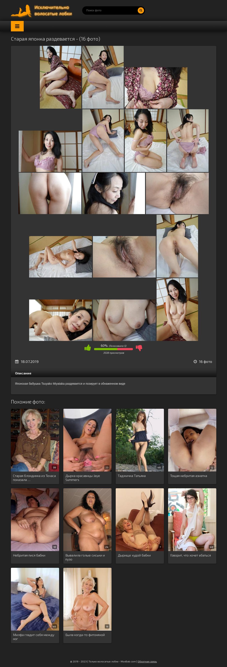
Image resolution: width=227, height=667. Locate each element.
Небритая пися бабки (29, 555)
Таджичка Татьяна (132, 476)
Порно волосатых (42, 10)
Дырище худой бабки (134, 555)
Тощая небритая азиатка (188, 476)
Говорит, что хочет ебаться (190, 555)
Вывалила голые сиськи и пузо (85, 557)
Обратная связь (147, 661)
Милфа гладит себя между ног (33, 637)
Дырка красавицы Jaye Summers (82, 478)
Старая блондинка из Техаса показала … (34, 478)
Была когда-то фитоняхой (85, 635)
